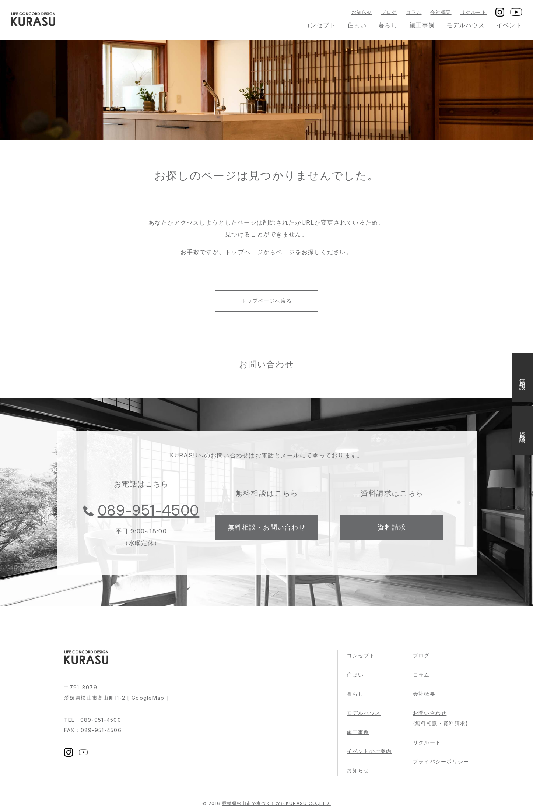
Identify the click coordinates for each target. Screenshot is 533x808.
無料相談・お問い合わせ (267, 527)
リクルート (473, 12)
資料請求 (392, 527)
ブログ (389, 12)
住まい (357, 25)
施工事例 (422, 25)
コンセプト (320, 25)
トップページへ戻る (266, 301)
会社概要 (440, 12)
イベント (509, 25)
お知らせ (361, 12)
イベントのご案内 (369, 751)
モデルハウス (465, 25)
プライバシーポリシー (441, 761)
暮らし (387, 25)
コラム (414, 12)
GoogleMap (148, 698)
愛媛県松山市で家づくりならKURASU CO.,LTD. (276, 803)
